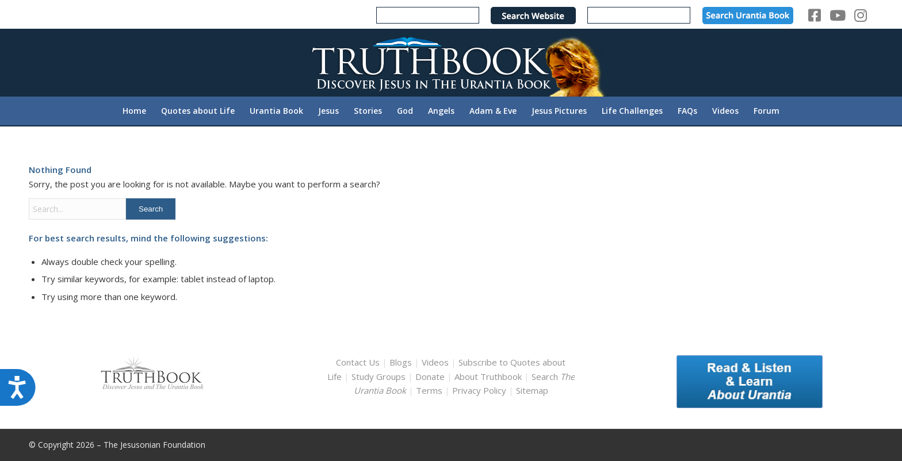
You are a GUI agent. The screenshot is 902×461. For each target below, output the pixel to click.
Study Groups (379, 376)
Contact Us (358, 362)
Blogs (400, 362)
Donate (430, 376)
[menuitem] (134, 111)
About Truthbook (488, 376)
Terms (429, 390)
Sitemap (532, 390)
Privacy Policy (479, 390)
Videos (435, 362)
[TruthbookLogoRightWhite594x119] (451, 62)
